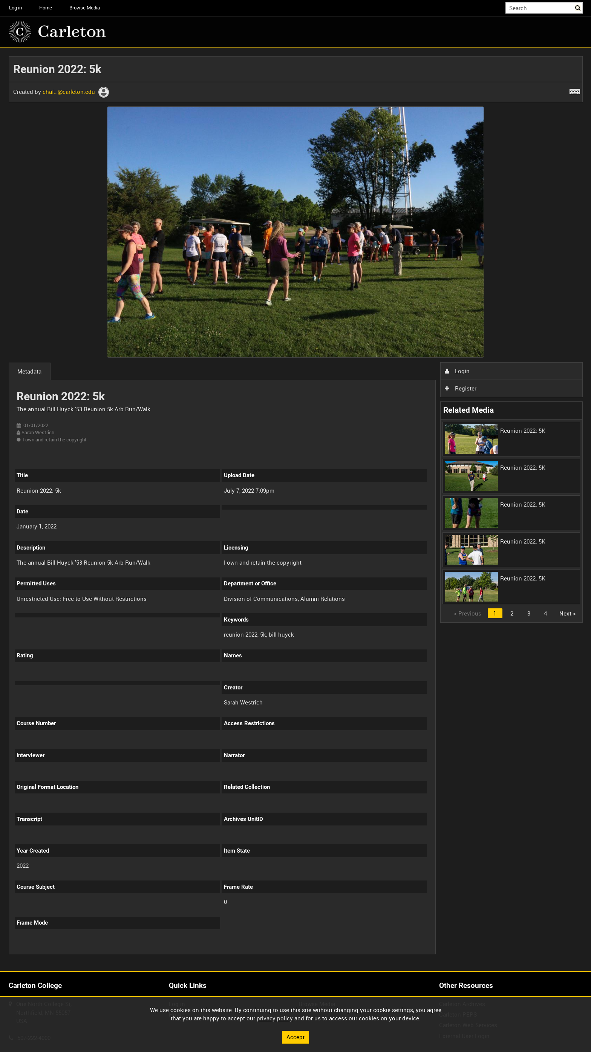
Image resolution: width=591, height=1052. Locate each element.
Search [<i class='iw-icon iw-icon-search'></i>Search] (578, 7)
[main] (296, 509)
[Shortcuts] (575, 90)
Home (45, 8)
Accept (295, 1037)
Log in (15, 8)
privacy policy (275, 1018)
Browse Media (84, 8)
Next (567, 613)
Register (460, 388)
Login (457, 371)
